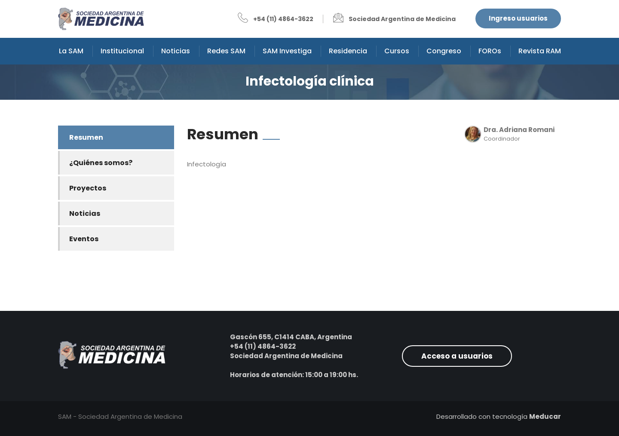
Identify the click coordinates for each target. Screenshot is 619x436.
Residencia (348, 51)
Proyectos (87, 188)
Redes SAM (226, 51)
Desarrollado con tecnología (498, 416)
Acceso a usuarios (457, 356)
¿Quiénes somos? (100, 163)
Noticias (175, 51)
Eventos (83, 239)
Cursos (396, 51)
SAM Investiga (287, 51)
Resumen (86, 137)
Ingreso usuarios (518, 18)
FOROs (489, 51)
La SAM (71, 51)
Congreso (443, 51)
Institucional (122, 51)
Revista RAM (539, 51)
